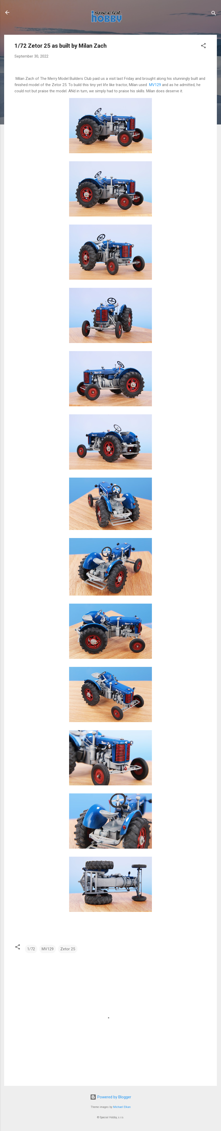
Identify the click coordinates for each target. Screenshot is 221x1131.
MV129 (154, 84)
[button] (203, 47)
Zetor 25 (67, 949)
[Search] (214, 14)
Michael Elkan (122, 1107)
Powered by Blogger (110, 1097)
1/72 (31, 949)
